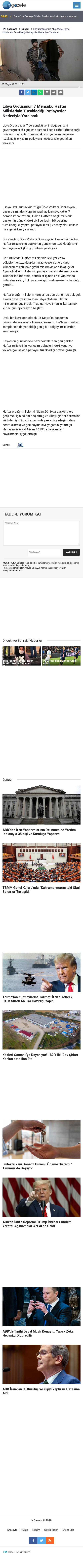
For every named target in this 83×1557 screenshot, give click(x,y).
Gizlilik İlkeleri (51, 1530)
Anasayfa (12, 1530)
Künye (25, 1530)
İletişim (36, 1530)
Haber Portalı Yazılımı (19, 1552)
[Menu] (77, 5)
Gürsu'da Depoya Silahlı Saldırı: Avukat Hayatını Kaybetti (46, 16)
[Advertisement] (41, 176)
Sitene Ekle (68, 1530)
